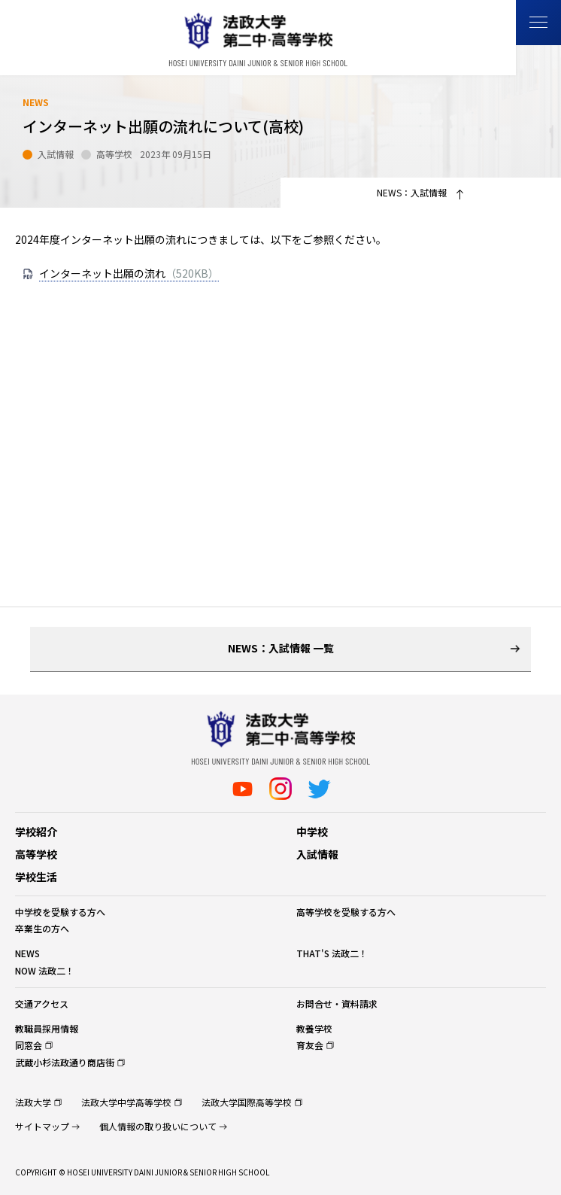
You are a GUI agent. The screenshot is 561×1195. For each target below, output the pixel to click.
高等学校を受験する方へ (346, 911)
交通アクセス (41, 1003)
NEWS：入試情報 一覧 (281, 647)
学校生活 (36, 876)
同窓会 (28, 1044)
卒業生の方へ (42, 928)
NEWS (27, 953)
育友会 (309, 1044)
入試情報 (317, 854)
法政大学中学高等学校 (126, 1102)
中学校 (312, 831)
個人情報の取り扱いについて (158, 1126)
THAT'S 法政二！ (332, 953)
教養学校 (314, 1028)
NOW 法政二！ (44, 970)
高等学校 (36, 854)
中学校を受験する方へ (60, 911)
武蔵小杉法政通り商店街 (64, 1062)
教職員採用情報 (46, 1028)
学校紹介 (36, 831)
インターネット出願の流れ (129, 273)
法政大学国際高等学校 (247, 1102)
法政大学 (33, 1102)
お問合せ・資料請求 (337, 1003)
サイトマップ (42, 1126)
